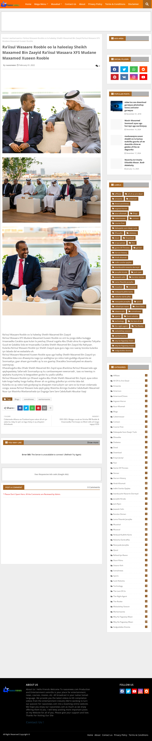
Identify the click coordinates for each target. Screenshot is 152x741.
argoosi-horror (121, 208)
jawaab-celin (120, 277)
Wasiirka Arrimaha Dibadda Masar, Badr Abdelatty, (135, 162)
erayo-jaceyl (120, 243)
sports (117, 316)
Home (28, 4)
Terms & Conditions (115, 4)
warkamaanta (16, 38)
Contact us (107, 735)
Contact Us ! (35, 722)
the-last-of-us (136, 321)
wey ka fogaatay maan (124, 340)
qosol (139, 301)
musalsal (118, 287)
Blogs (17, 399)
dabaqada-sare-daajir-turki (126, 228)
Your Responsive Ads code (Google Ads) (51, 474)
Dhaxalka (119, 233)
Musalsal (55, 4)
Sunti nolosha (132, 316)
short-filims (140, 306)
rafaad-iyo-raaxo (122, 306)
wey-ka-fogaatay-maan (124, 345)
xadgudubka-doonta (123, 350)
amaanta (118, 198)
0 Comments (93, 487)
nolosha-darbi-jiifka (123, 296)
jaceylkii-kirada (121, 272)
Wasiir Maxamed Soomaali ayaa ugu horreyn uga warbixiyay (136, 123)
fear (133, 243)
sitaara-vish (120, 311)
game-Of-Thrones (122, 247)
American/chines (122, 203)
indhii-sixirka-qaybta (123, 262)
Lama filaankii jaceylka (124, 282)
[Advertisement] (76, 18)
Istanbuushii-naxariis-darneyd (127, 267)
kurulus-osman (138, 277)
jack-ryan (137, 272)
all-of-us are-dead (135, 194)
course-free (120, 223)
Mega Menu (40, 4)
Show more (92, 442)
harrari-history (121, 252)
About (82, 4)
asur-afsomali (120, 213)
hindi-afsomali (121, 257)
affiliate (118, 194)
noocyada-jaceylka (122, 301)
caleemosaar (120, 218)
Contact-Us (70, 4)
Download (130, 238)
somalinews (29, 399)
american (133, 198)
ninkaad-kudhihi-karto (124, 291)
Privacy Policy (95, 4)
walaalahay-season (123, 331)
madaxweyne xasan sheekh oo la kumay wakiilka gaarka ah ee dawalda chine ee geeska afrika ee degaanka (135, 143)
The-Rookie (139, 326)
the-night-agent (121, 326)
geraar (139, 247)
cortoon (135, 218)
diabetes (132, 233)
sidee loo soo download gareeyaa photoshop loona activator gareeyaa (135, 106)
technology (119, 321)
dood (117, 238)
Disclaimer (133, 4)
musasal (132, 287)
